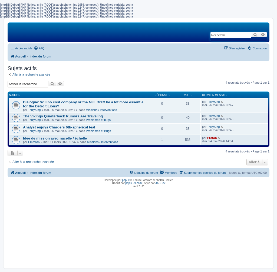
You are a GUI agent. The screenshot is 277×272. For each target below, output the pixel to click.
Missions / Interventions (101, 109)
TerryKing (34, 109)
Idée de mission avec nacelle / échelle (55, 138)
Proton (212, 138)
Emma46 (34, 142)
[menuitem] (39, 48)
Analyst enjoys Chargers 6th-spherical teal (59, 127)
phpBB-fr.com (134, 183)
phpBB (126, 180)
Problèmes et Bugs (98, 130)
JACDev (161, 183)
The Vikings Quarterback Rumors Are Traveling (63, 116)
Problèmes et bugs (98, 119)
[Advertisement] (138, 226)
